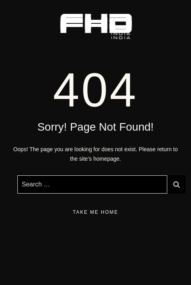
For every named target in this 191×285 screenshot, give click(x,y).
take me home (95, 212)
